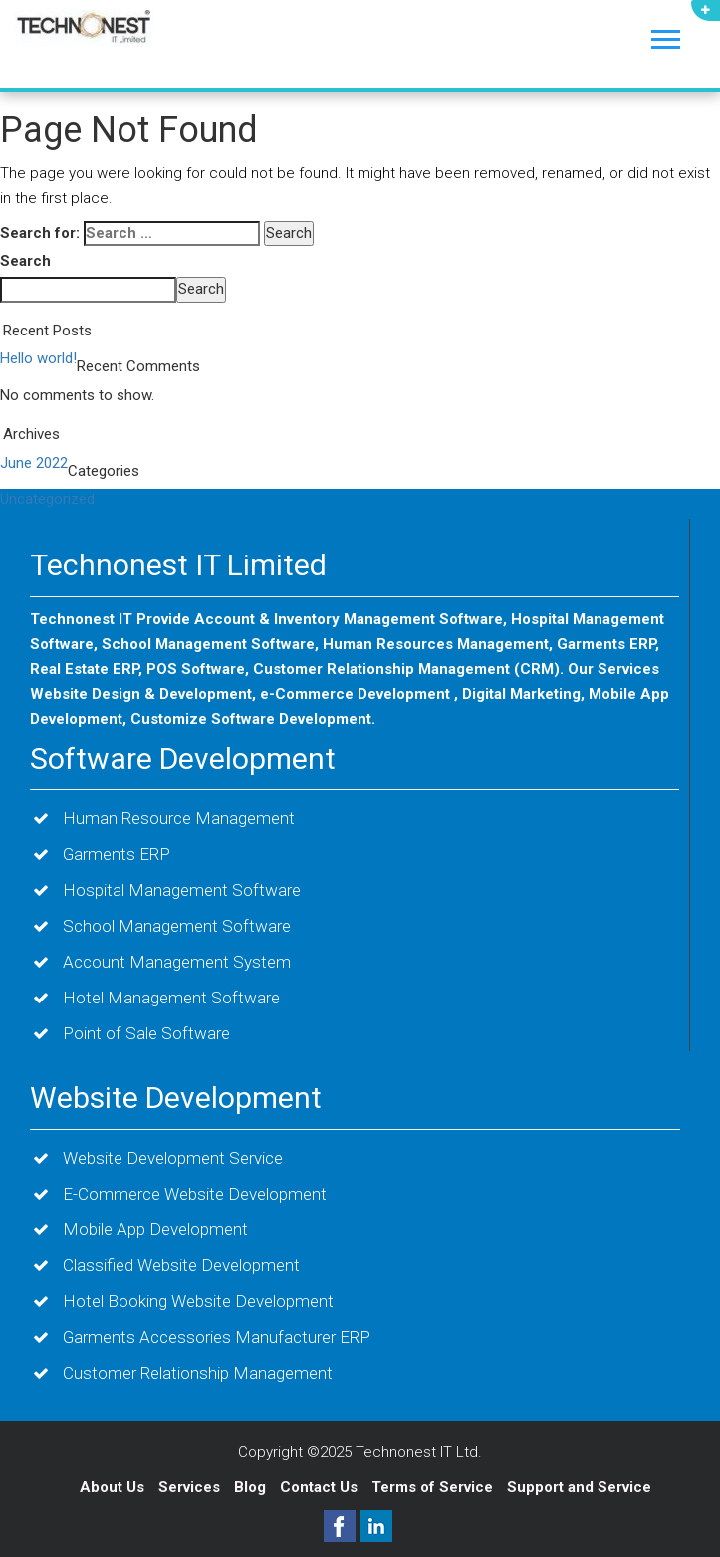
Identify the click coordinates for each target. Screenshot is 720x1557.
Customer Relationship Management (198, 1373)
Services (191, 1487)
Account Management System (177, 962)
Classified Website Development (181, 1265)
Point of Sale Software (146, 1033)
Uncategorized (47, 499)
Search (25, 261)
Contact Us (320, 1487)
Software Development (183, 758)
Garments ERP (116, 854)
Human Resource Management (179, 818)
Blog (252, 1487)
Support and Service (579, 1487)
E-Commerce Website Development (195, 1194)
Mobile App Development (155, 1229)
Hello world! (38, 358)
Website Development (176, 1097)
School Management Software (177, 926)
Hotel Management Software (171, 997)
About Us (112, 1487)
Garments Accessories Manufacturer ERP (216, 1337)
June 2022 (34, 463)
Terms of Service (432, 1487)
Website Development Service (173, 1158)
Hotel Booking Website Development (198, 1301)
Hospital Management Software (182, 890)
